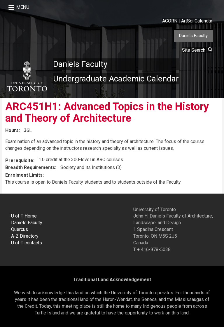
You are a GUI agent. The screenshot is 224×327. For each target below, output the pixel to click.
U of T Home (24, 216)
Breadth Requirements (30, 167)
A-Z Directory (24, 236)
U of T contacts (26, 243)
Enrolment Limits (24, 175)
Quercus (19, 229)
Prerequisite (19, 160)
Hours (12, 130)
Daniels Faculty (193, 35)
